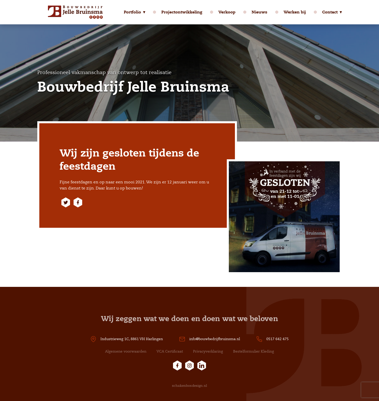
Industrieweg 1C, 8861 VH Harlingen (131, 339)
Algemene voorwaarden (125, 351)
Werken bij (295, 12)
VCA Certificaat (170, 351)
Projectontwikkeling (181, 12)
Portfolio (132, 12)
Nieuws (259, 12)
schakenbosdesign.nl (189, 385)
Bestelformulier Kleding (253, 351)
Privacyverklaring (208, 351)
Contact (330, 12)
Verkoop (226, 12)
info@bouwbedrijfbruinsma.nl (214, 339)
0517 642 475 (277, 339)
